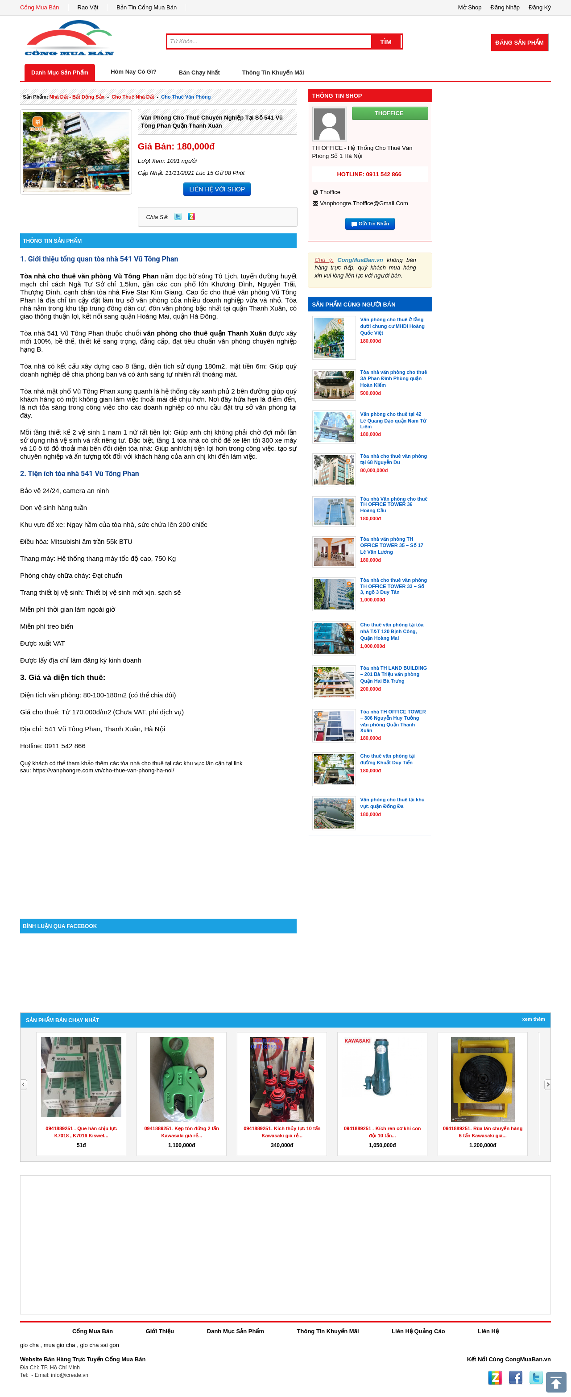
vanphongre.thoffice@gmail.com (364, 203)
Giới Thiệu (160, 1331)
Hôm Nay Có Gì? (134, 71)
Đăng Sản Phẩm (520, 42)
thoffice (330, 192)
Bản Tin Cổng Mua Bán (146, 7)
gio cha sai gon (99, 1345)
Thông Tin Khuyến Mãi (273, 72)
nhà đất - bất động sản (77, 96)
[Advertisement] (158, 842)
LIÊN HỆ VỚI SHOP (217, 189)
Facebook (516, 1378)
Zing (191, 216)
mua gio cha (59, 1345)
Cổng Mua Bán (39, 7)
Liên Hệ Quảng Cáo (418, 1331)
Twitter (178, 216)
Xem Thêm (533, 1019)
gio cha (29, 1345)
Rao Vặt (88, 7)
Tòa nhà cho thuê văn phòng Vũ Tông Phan (89, 276)
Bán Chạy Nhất (199, 72)
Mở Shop (470, 7)
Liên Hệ (488, 1331)
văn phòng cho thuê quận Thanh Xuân (204, 333)
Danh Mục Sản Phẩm (59, 72)
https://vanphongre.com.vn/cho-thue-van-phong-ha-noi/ (103, 770)
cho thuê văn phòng (186, 96)
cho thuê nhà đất (133, 96)
